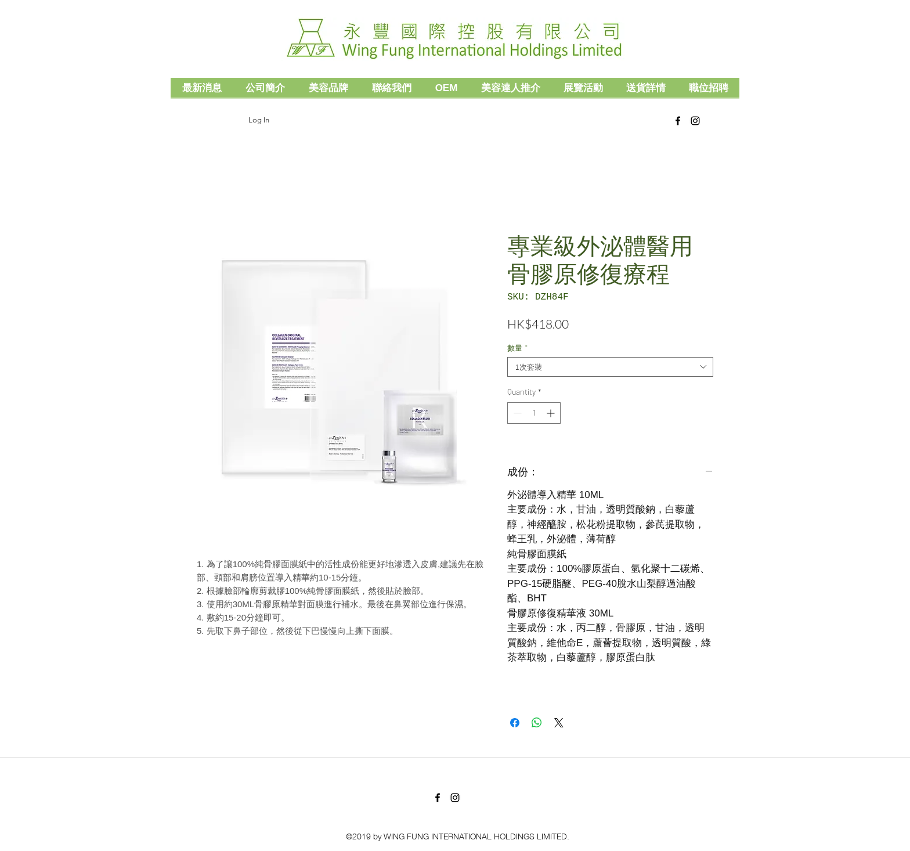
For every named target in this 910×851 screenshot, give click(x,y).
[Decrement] (516, 413)
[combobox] (610, 367)
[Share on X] (559, 723)
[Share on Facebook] (515, 723)
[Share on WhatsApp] (537, 723)
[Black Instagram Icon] (695, 121)
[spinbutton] (533, 413)
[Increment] (551, 413)
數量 (517, 347)
